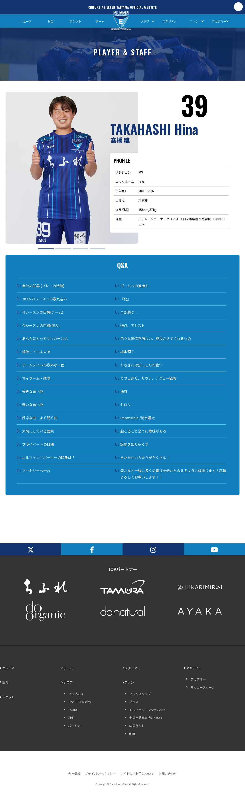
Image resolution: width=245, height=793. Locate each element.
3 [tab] (75, 250)
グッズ (133, 702)
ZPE (71, 717)
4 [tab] (92, 250)
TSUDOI (73, 710)
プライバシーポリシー (100, 773)
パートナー (75, 725)
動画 (132, 734)
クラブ (145, 21)
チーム (100, 21)
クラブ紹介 (75, 694)
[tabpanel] (72, 168)
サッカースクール (202, 687)
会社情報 (74, 773)
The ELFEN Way (79, 702)
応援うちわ (137, 725)
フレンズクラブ (140, 694)
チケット (75, 21)
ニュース (26, 21)
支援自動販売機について (146, 717)
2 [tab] (57, 250)
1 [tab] (40, 250)
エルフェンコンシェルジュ (147, 710)
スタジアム (169, 21)
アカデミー (219, 21)
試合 (50, 21)
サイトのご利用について (137, 773)
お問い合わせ (167, 773)
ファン (194, 21)
